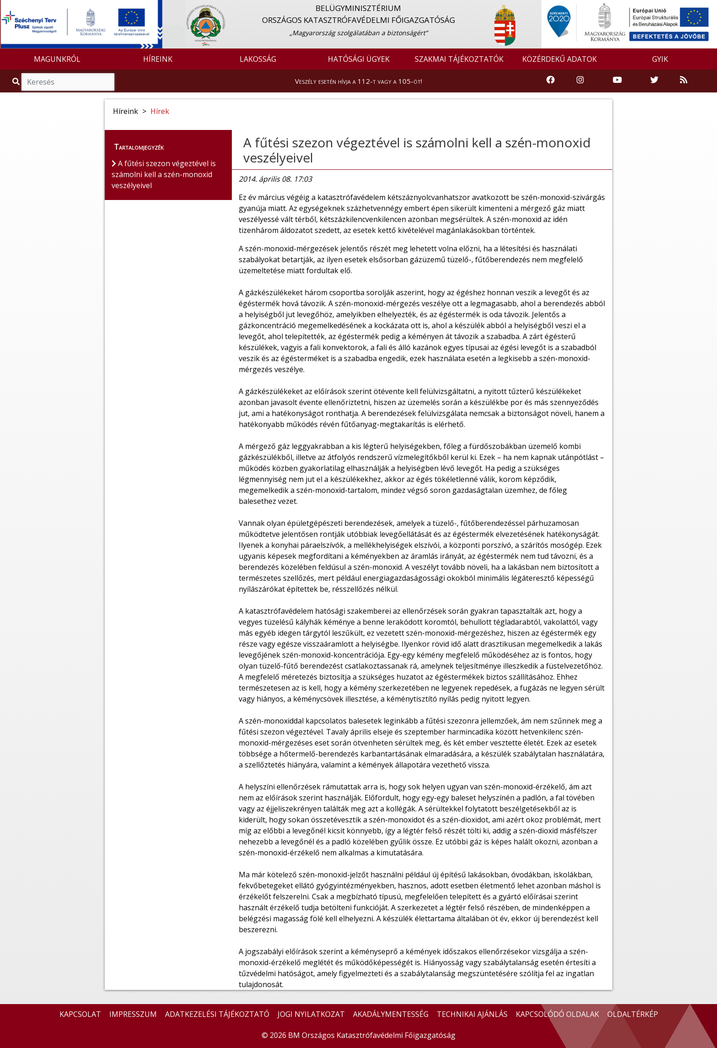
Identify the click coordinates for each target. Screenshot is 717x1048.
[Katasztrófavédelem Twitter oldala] (654, 80)
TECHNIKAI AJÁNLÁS (472, 1014)
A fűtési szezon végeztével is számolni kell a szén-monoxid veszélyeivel (417, 150)
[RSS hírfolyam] (683, 80)
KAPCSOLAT (80, 1014)
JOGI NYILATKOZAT (311, 1014)
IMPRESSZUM (133, 1014)
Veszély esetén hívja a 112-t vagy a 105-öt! (358, 81)
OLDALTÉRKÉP (632, 1014)
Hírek (159, 111)
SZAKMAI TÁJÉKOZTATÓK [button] (459, 59)
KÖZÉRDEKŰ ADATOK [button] (559, 59)
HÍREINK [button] (157, 59)
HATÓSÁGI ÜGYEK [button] (359, 59)
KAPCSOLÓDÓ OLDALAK (557, 1014)
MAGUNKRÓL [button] (57, 59)
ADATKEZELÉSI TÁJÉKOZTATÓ (217, 1014)
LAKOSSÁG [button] (258, 59)
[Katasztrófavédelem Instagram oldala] (580, 80)
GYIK (660, 59)
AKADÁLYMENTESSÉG (390, 1014)
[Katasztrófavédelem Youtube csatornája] (617, 80)
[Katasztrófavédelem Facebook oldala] (551, 80)
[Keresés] (67, 82)
